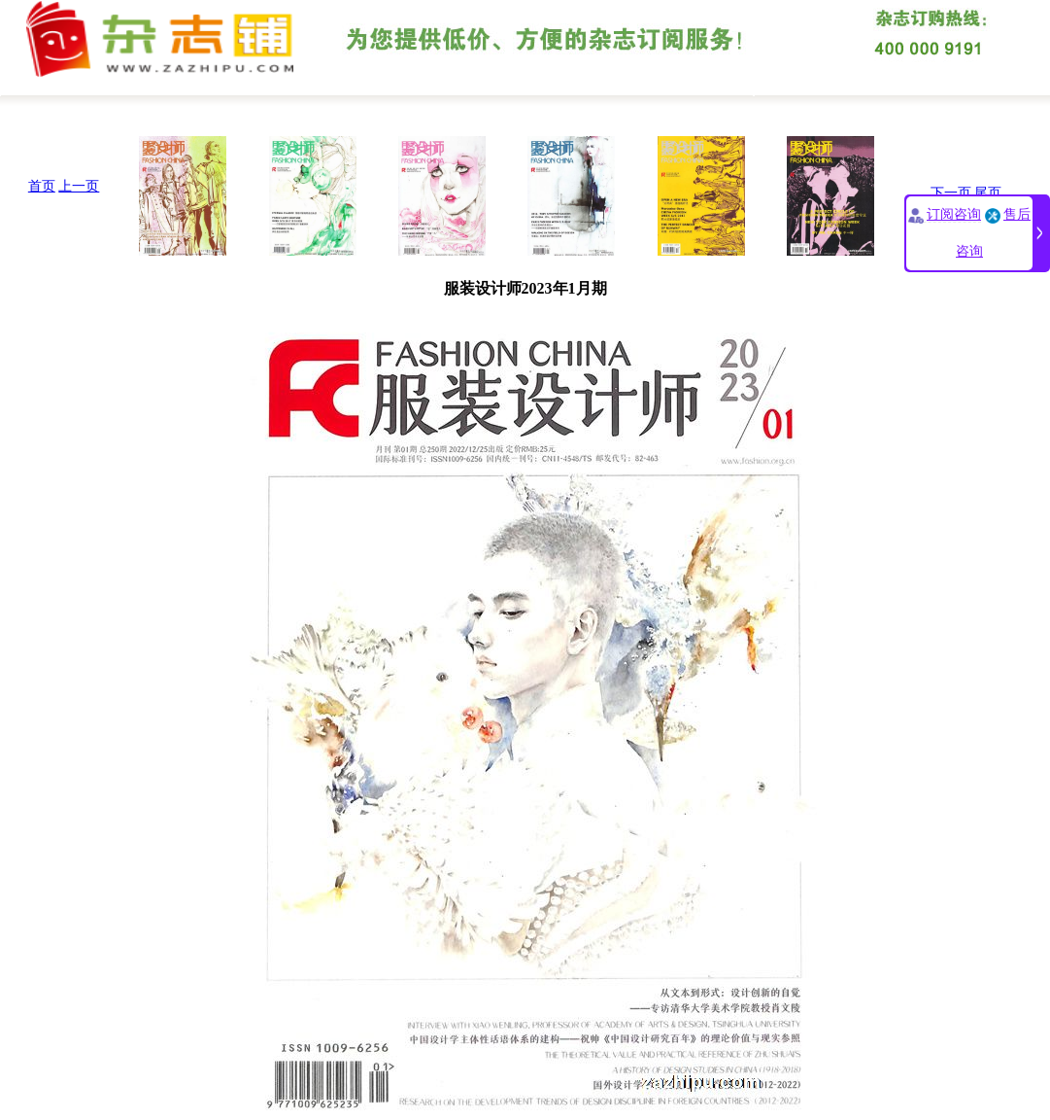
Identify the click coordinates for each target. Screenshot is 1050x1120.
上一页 (78, 186)
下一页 (951, 193)
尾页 (987, 193)
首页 (41, 186)
